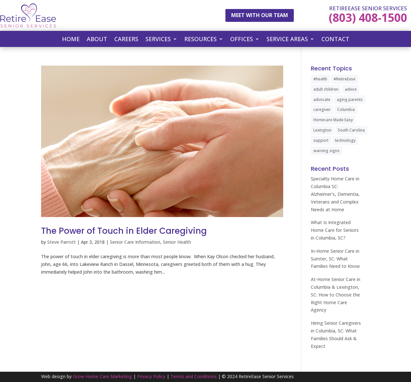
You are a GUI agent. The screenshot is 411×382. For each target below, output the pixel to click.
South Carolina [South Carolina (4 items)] (351, 130)
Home (71, 40)
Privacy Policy (151, 376)
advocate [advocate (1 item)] (321, 99)
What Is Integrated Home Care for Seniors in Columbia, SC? (335, 230)
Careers (126, 40)
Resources (200, 40)
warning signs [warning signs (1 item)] (326, 150)
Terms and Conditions (194, 376)
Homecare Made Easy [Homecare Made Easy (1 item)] (333, 120)
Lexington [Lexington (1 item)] (322, 130)
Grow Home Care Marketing (102, 376)
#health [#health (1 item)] (320, 79)
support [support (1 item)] (320, 140)
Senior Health (177, 242)
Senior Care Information (135, 242)
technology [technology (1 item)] (345, 140)
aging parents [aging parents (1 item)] (350, 99)
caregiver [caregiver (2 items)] (322, 109)
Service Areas (287, 40)
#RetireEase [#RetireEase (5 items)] (344, 79)
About (97, 40)
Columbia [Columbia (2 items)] (346, 109)
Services (158, 40)
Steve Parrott (61, 242)
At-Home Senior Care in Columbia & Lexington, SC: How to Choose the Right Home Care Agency (335, 294)
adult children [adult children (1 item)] (325, 89)
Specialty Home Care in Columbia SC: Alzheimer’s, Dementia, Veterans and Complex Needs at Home (335, 194)
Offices (241, 40)
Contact (335, 40)
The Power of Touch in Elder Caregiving (124, 231)
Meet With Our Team (259, 15)
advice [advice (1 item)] (351, 89)
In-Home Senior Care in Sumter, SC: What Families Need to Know (335, 258)
